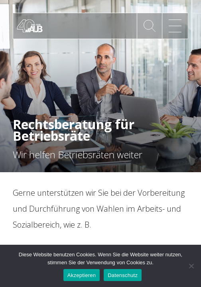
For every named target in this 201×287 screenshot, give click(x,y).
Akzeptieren (81, 275)
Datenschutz (123, 275)
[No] (191, 266)
